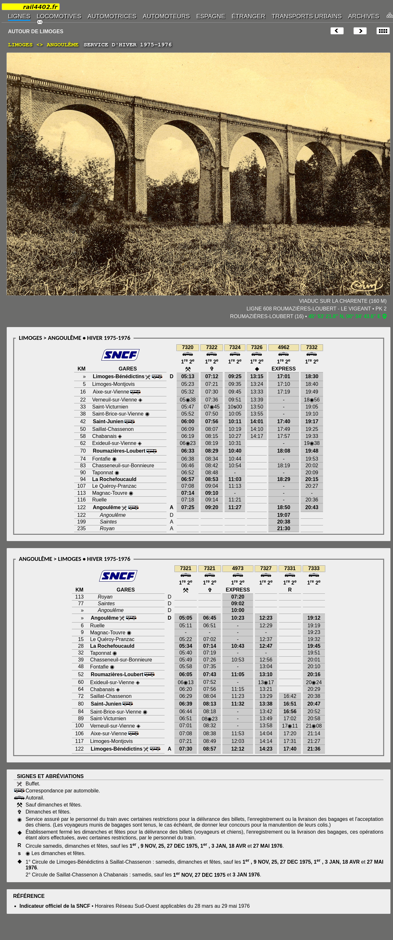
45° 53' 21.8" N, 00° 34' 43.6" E (344, 316)
